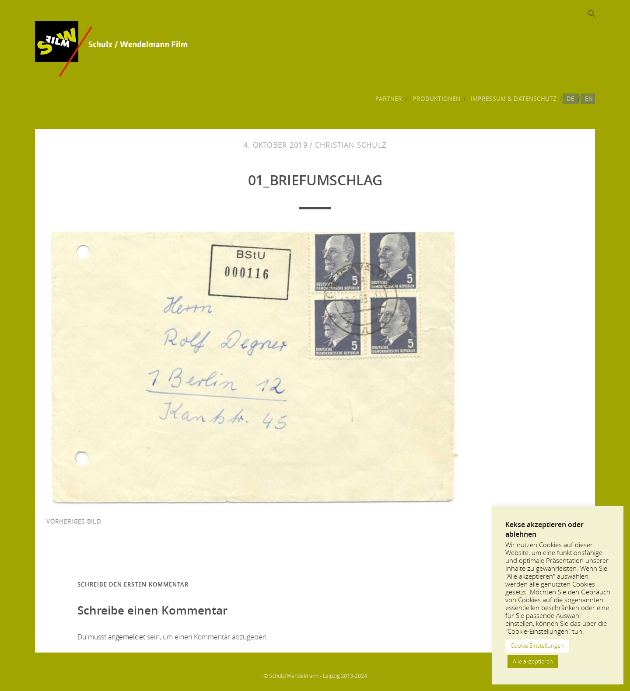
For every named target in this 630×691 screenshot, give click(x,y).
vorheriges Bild (73, 521)
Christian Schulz (350, 145)
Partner (388, 99)
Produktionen (437, 99)
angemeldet (126, 637)
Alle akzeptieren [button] (533, 661)
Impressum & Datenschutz (513, 99)
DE (570, 99)
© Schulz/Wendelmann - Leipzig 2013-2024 (315, 675)
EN (589, 99)
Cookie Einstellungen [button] (537, 645)
